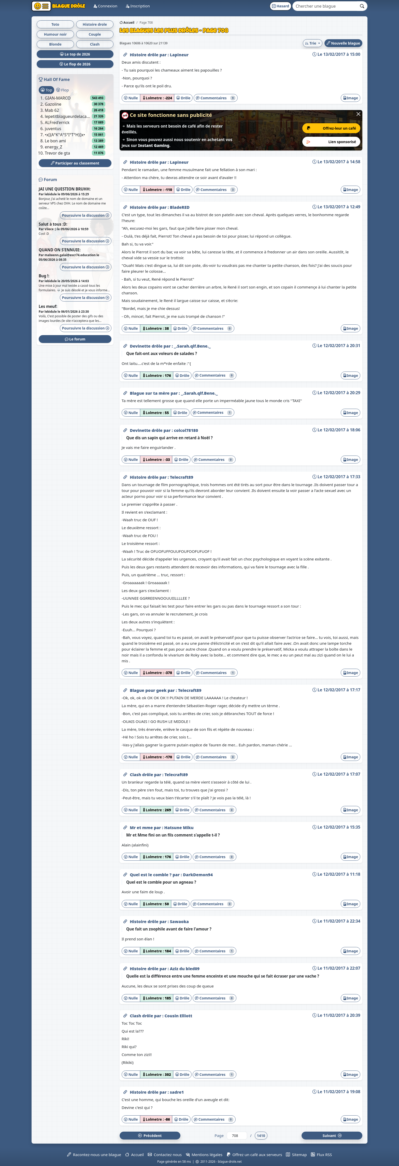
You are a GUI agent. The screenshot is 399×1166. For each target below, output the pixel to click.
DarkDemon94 (198, 874)
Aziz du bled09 (185, 968)
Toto (55, 24)
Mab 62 (52, 110)
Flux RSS (321, 1154)
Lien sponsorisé (331, 141)
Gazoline (53, 104)
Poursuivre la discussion (85, 215)
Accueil (127, 22)
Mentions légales (204, 1154)
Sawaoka (179, 921)
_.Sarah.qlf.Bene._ (192, 346)
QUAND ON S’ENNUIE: (60, 249)
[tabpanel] (75, 125)
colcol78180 (186, 430)
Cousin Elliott (178, 1016)
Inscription (146, 5)
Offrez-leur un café (331, 128)
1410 (261, 1135)
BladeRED (179, 207)
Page (219, 1135)
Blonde (55, 44)
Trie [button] (311, 43)
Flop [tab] (62, 89)
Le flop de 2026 (75, 64)
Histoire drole (95, 24)
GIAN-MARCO (58, 98)
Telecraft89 (181, 477)
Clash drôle (142, 774)
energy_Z (53, 147)
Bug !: (44, 275)
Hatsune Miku (178, 827)
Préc (150, 1135)
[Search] (324, 6)
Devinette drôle (147, 346)
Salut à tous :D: (53, 224)
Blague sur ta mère (150, 393)
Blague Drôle (72, 6)
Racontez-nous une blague (94, 1154)
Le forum (75, 339)
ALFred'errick (57, 122)
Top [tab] (46, 89)
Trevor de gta (57, 153)
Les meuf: (48, 306)
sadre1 (177, 1092)
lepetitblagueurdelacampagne (68, 116)
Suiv (332, 1135)
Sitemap (296, 1154)
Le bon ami (55, 141)
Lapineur (179, 55)
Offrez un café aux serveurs (254, 1154)
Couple (95, 34)
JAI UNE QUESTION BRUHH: (65, 188)
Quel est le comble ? (151, 874)
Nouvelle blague (343, 43)
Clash (95, 44)
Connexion (113, 5)
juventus (53, 128)
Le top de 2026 (75, 54)
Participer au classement (75, 163)
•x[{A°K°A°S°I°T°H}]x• (65, 135)
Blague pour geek (149, 690)
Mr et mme (142, 827)
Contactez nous (165, 1154)
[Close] (358, 114)
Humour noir (55, 34)
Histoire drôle (145, 55)
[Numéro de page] (237, 1136)
